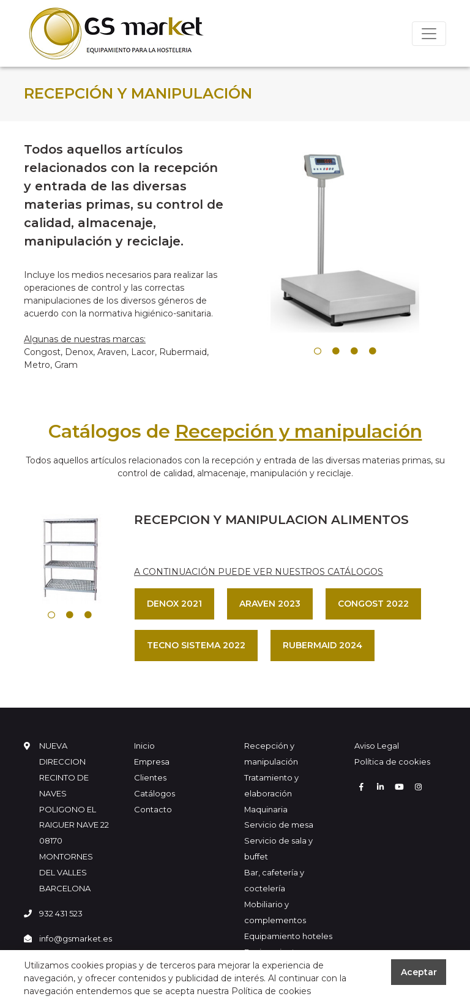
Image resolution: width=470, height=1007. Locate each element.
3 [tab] (354, 351)
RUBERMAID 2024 (322, 645)
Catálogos (154, 793)
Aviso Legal (376, 746)
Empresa (152, 761)
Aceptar (419, 972)
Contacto (153, 809)
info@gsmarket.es (75, 938)
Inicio (144, 746)
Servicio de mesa (278, 824)
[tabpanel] (345, 241)
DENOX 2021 (174, 603)
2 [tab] (336, 351)
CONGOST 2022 (373, 603)
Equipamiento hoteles (288, 936)
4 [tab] (373, 351)
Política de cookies (392, 761)
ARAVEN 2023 (269, 603)
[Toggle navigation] (429, 33)
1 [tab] (317, 351)
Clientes (150, 777)
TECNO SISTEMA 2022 (196, 645)
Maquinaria (266, 809)
